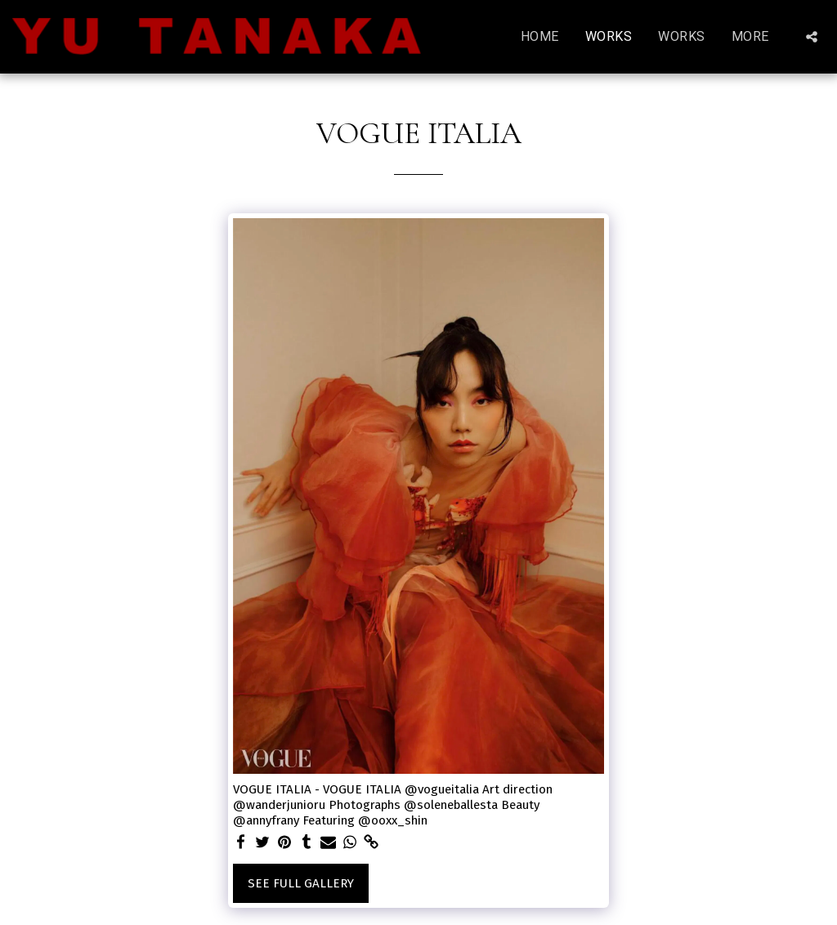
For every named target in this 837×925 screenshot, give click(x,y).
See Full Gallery (301, 883)
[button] (811, 36)
